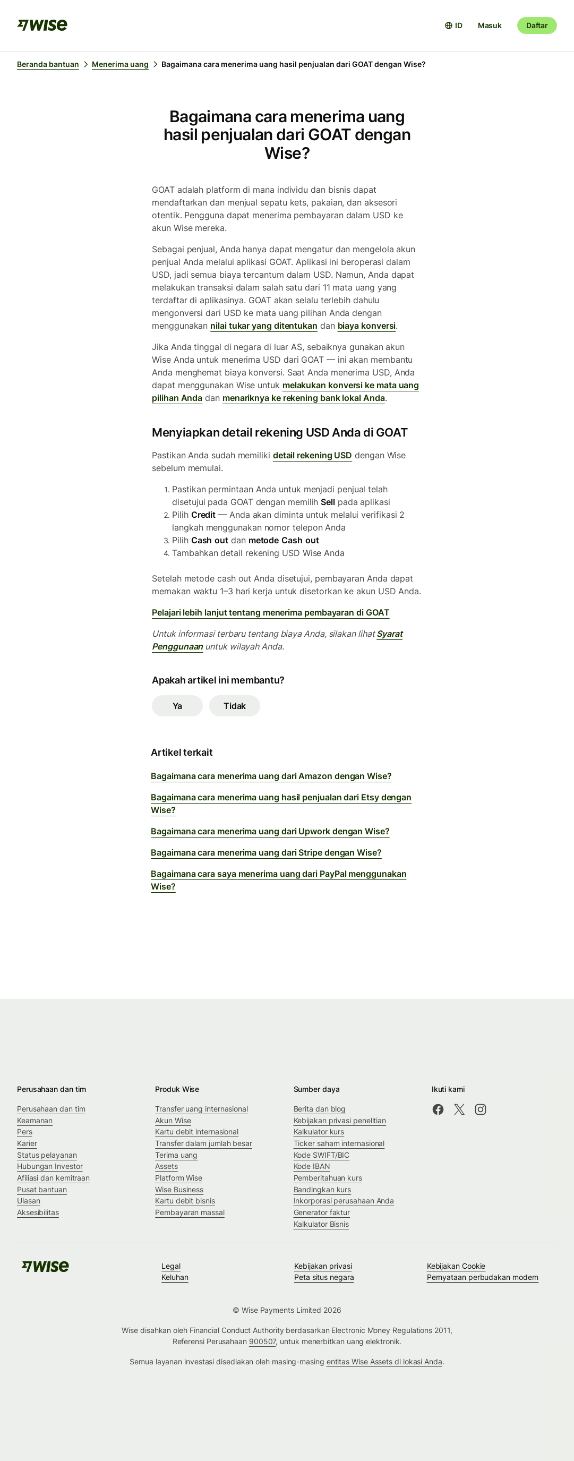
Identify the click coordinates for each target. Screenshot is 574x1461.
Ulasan (28, 1200)
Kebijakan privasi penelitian (340, 1120)
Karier (27, 1143)
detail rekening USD (312, 455)
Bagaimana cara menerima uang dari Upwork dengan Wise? (270, 831)
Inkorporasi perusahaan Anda (344, 1200)
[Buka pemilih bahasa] (453, 25)
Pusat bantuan (42, 1189)
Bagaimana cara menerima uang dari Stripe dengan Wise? (266, 852)
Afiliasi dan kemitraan (53, 1177)
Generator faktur (322, 1212)
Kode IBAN (312, 1165)
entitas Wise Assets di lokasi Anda (384, 1361)
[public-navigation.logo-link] (45, 1270)
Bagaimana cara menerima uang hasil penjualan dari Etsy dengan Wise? (281, 803)
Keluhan (174, 1276)
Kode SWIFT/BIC (322, 1154)
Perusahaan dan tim (51, 1108)
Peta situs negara (324, 1276)
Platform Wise (178, 1177)
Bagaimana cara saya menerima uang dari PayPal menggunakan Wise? (278, 880)
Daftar (537, 25)
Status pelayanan (47, 1154)
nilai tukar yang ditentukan (264, 325)
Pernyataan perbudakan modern (483, 1276)
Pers (24, 1131)
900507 (262, 1341)
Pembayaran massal (190, 1212)
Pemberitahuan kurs (328, 1177)
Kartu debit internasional (196, 1131)
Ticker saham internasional (339, 1143)
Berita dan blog (320, 1108)
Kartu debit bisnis (185, 1200)
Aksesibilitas (38, 1212)
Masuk (490, 25)
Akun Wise (173, 1120)
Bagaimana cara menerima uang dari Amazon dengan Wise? (271, 776)
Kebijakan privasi (323, 1265)
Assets (166, 1165)
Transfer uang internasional (201, 1108)
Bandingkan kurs (323, 1189)
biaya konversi (367, 325)
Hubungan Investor (50, 1165)
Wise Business (179, 1189)
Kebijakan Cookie (456, 1265)
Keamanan (35, 1120)
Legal (171, 1265)
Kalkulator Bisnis (321, 1223)
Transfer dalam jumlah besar (203, 1143)
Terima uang (176, 1154)
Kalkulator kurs (319, 1131)
